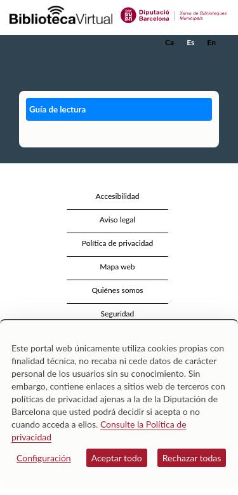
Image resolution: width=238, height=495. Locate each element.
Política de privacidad (118, 243)
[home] (73, 42)
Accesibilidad (118, 196)
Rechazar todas (191, 457)
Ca (169, 42)
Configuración (44, 457)
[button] (211, 61)
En (211, 42)
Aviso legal (117, 219)
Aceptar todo (116, 457)
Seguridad (118, 313)
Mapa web (117, 266)
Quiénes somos (117, 290)
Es (190, 42)
